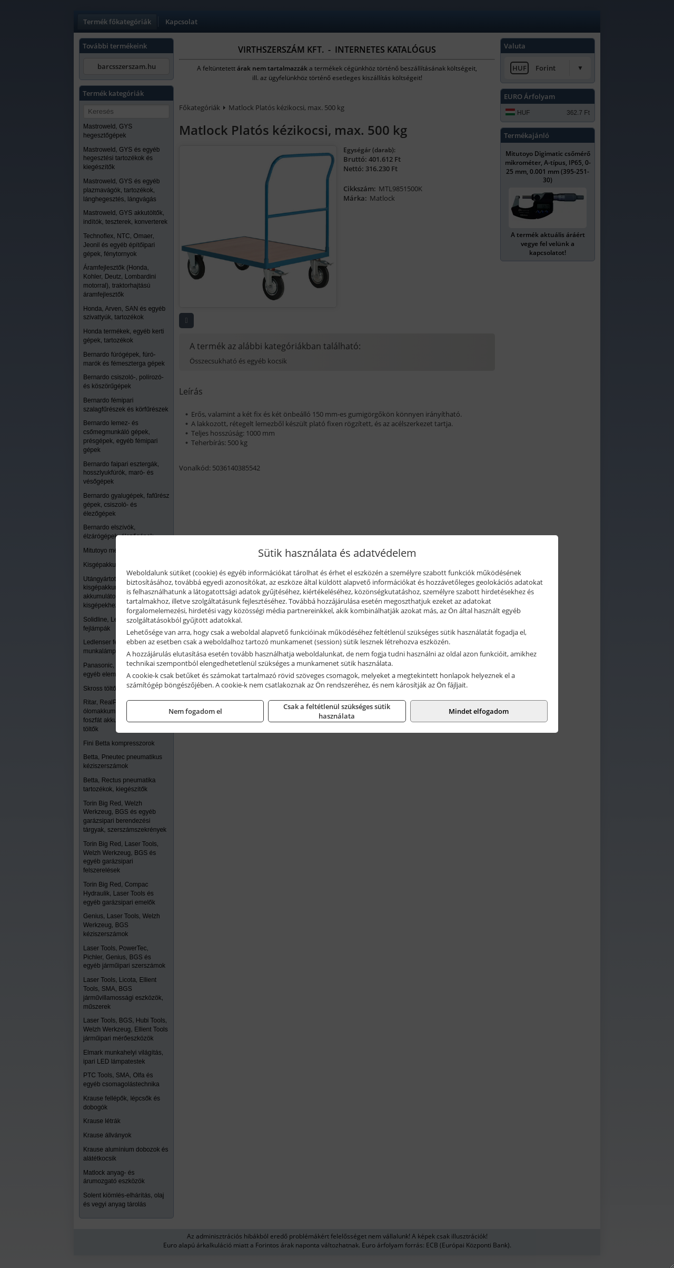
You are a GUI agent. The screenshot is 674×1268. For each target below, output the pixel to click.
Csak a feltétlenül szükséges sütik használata (336, 711)
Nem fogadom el (195, 711)
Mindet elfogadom (479, 711)
